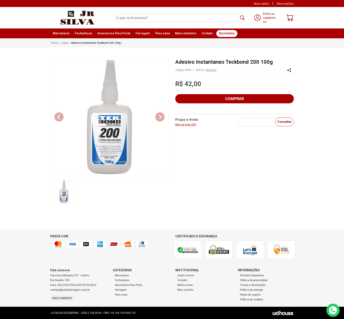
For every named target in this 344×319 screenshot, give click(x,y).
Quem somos (185, 275)
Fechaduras (122, 280)
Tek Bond (210, 70)
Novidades (227, 33)
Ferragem (121, 289)
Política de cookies (251, 299)
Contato (207, 33)
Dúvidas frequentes (252, 275)
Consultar (284, 121)
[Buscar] (242, 18)
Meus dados (261, 3)
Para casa (121, 294)
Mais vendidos (185, 33)
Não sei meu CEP (185, 124)
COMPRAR (234, 98)
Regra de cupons (250, 294)
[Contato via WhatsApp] (333, 310)
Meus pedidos (285, 3)
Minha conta (185, 285)
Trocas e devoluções (253, 285)
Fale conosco (62, 298)
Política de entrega (251, 289)
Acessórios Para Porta (128, 285)
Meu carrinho (185, 289)
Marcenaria (122, 275)
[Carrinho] (290, 19)
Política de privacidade (253, 280)
